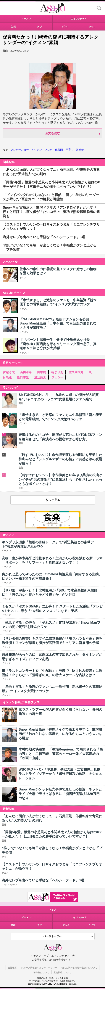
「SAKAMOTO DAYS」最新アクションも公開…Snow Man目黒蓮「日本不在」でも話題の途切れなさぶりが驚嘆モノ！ (58, 323)
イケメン (24, 309)
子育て (69, 149)
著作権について (41, 972)
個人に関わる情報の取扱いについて (79, 967)
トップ (52, 909)
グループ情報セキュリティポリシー (39, 967)
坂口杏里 (23, 377)
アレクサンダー (20, 149)
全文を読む (52, 133)
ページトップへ (52, 936)
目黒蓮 (7, 377)
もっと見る (52, 500)
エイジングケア (79, 917)
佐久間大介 (76, 372)
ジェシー (57, 377)
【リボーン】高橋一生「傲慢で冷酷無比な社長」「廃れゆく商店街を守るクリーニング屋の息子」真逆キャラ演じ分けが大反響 (58, 344)
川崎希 (80, 149)
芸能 (13, 925)
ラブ (39, 925)
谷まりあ (57, 372)
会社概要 (12, 967)
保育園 (59, 149)
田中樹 (41, 372)
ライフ (23, 278)
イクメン (36, 149)
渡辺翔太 (40, 377)
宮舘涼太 (9, 372)
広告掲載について (62, 972)
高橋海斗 (26, 372)
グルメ (65, 925)
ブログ (48, 149)
